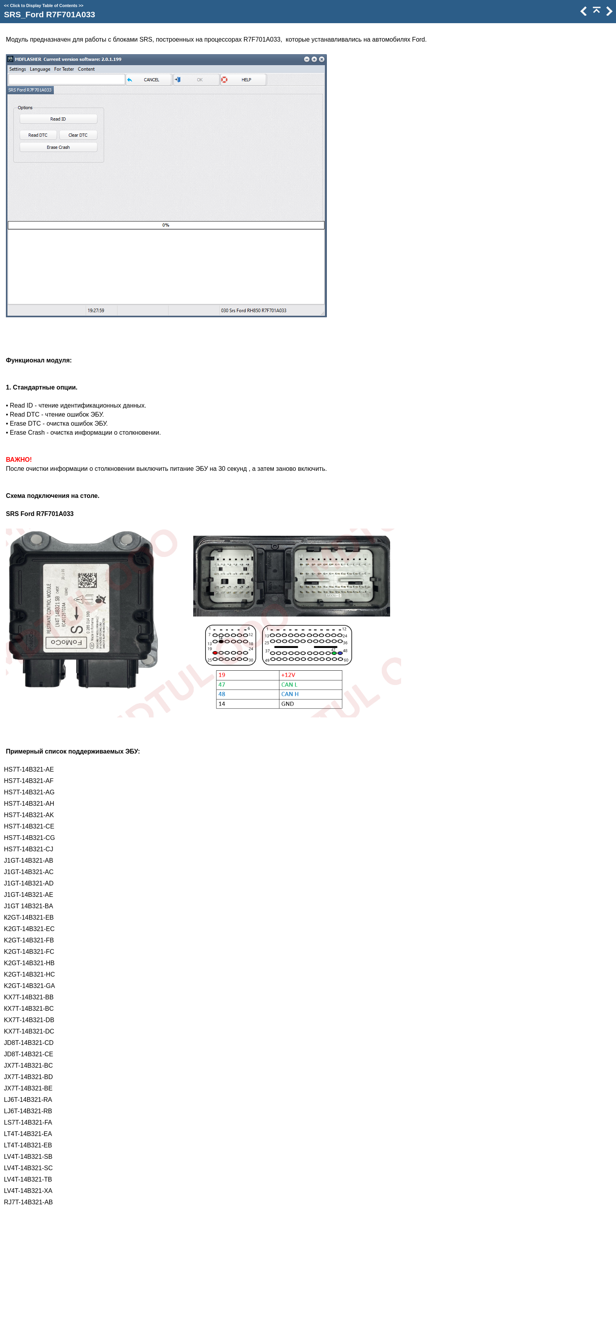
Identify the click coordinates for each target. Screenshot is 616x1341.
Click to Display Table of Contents (43, 5)
